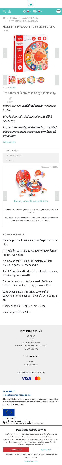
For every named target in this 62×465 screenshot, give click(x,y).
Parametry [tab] (10, 160)
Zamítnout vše (16, 449)
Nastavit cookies (31, 461)
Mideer (13, 87)
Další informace (9, 142)
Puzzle (13, 18)
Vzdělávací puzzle (30, 18)
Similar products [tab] (12, 150)
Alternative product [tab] (14, 155)
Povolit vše (46, 449)
